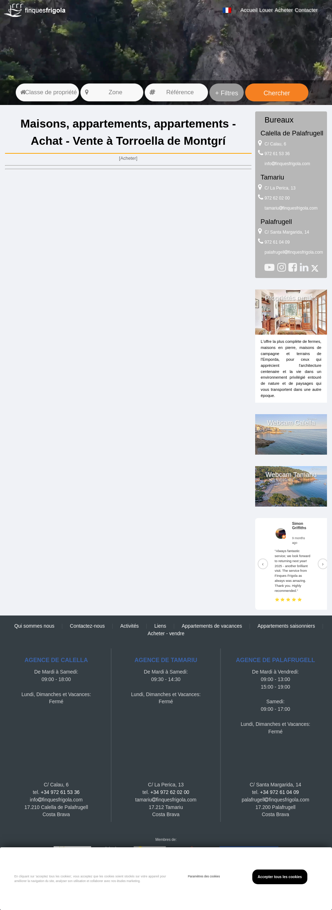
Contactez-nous (87, 626)
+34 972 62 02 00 (169, 792)
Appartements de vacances (212, 626)
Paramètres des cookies (204, 876)
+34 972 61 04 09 (279, 792)
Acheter (283, 10)
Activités (129, 626)
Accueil (248, 10)
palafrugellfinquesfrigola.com (293, 252)
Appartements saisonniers (286, 626)
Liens (160, 626)
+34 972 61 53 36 (60, 792)
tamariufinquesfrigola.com (290, 208)
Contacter (306, 10)
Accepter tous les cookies (280, 877)
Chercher (276, 93)
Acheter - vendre (166, 633)
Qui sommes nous (34, 626)
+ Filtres (226, 93)
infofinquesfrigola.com (287, 163)
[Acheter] (128, 158)
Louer (266, 10)
